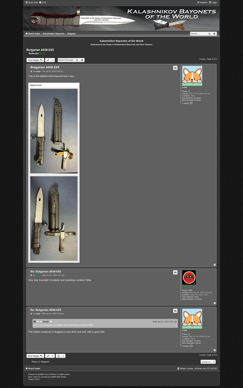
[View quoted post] (51, 322)
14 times (197, 98)
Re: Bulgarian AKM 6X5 (45, 271)
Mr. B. (43, 53)
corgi (184, 87)
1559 (190, 290)
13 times (198, 299)
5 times (198, 100)
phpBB (40, 374)
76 (189, 91)
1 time (196, 297)
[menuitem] (42, 2)
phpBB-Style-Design (58, 377)
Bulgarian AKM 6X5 (40, 50)
